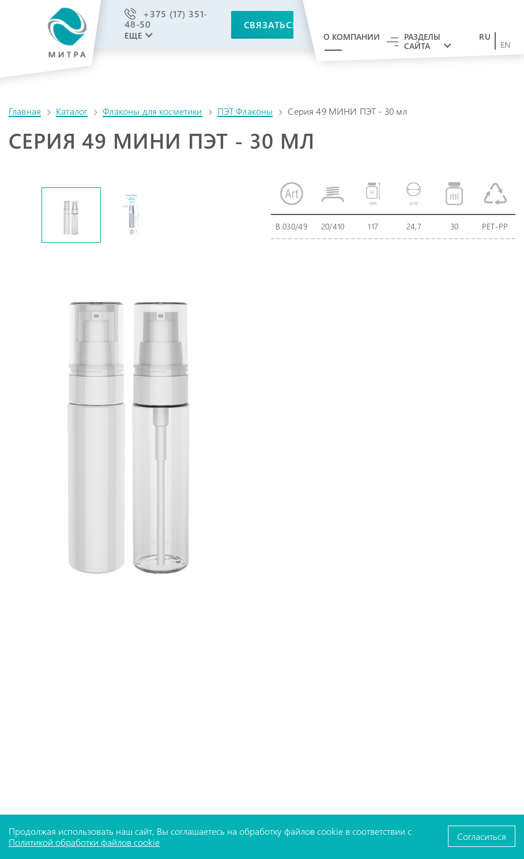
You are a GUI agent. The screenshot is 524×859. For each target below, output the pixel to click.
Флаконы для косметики (152, 111)
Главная (25, 111)
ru (485, 37)
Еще (133, 35)
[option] (71, 215)
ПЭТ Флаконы (245, 111)
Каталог (72, 111)
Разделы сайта (422, 41)
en (505, 45)
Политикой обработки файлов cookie (84, 842)
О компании (351, 36)
